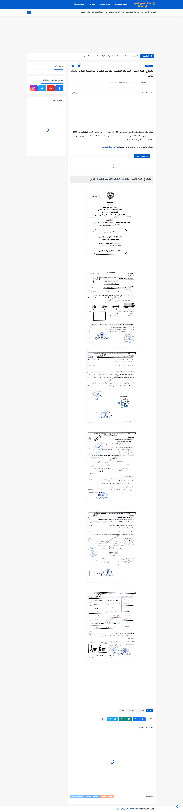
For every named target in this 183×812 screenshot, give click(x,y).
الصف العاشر (131, 711)
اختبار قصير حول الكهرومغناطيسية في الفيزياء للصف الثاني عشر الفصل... (110, 56)
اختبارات (149, 66)
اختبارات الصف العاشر (111, 147)
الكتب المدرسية (79, 4)
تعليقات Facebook (92, 796)
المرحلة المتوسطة (132, 12)
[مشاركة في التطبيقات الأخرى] (103, 719)
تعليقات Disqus (77, 796)
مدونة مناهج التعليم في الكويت (126, 809)
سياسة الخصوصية (121, 4)
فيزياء (122, 711)
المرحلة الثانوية (150, 12)
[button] (139, 719)
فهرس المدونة (105, 4)
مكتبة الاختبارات (97, 12)
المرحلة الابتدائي (114, 12)
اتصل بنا (92, 4)
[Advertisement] (91, 34)
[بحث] (29, 12)
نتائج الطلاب (85, 12)
